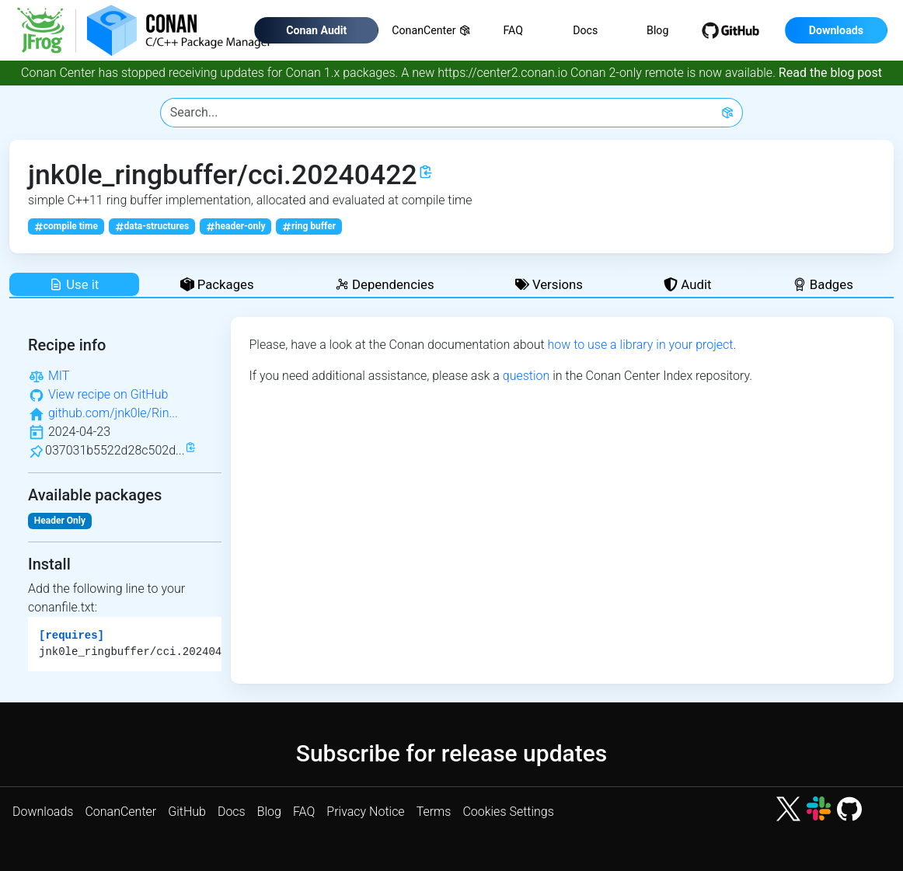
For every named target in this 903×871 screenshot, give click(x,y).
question (526, 375)
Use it (74, 284)
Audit (687, 284)
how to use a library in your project (640, 344)
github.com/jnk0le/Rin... (113, 413)
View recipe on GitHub (108, 394)
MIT (58, 375)
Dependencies (384, 284)
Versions (549, 284)
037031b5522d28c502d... (114, 450)
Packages (217, 284)
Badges (823, 284)
